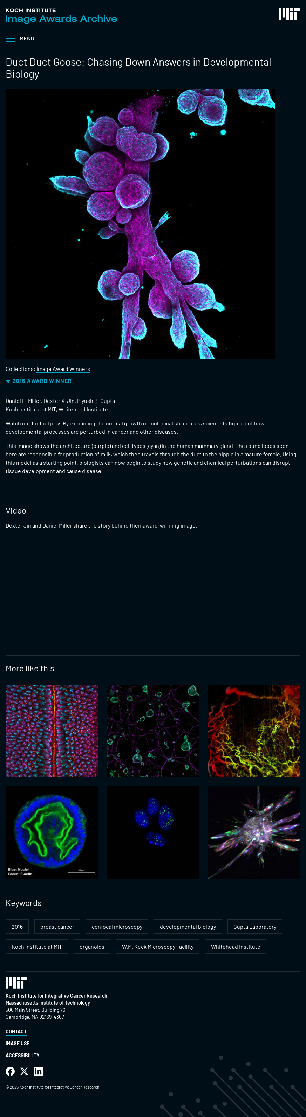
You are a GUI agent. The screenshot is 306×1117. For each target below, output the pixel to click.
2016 (17, 926)
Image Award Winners (63, 368)
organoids (92, 946)
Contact (16, 1031)
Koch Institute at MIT (37, 946)
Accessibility (23, 1055)
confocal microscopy (117, 926)
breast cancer (57, 926)
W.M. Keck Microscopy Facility (157, 946)
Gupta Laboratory (254, 926)
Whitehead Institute (235, 946)
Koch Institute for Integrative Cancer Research (56, 996)
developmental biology (188, 926)
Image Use (17, 1043)
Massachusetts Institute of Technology (48, 1003)
